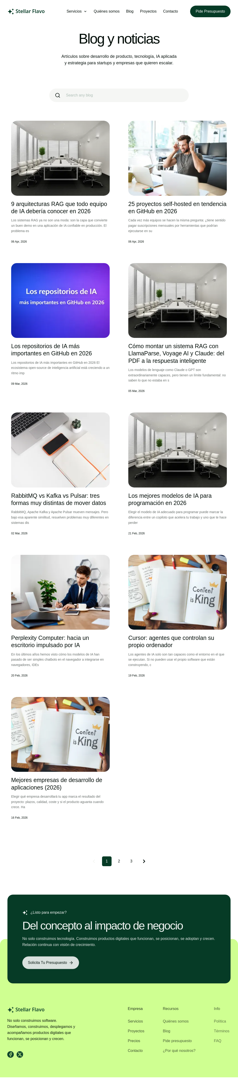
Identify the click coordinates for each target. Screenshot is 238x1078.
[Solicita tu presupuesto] (50, 966)
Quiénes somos (106, 11)
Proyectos (148, 11)
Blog (129, 11)
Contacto (170, 11)
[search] (119, 95)
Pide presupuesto (210, 11)
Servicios (132, 1022)
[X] (18, 1055)
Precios (131, 1042)
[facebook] (8, 1055)
